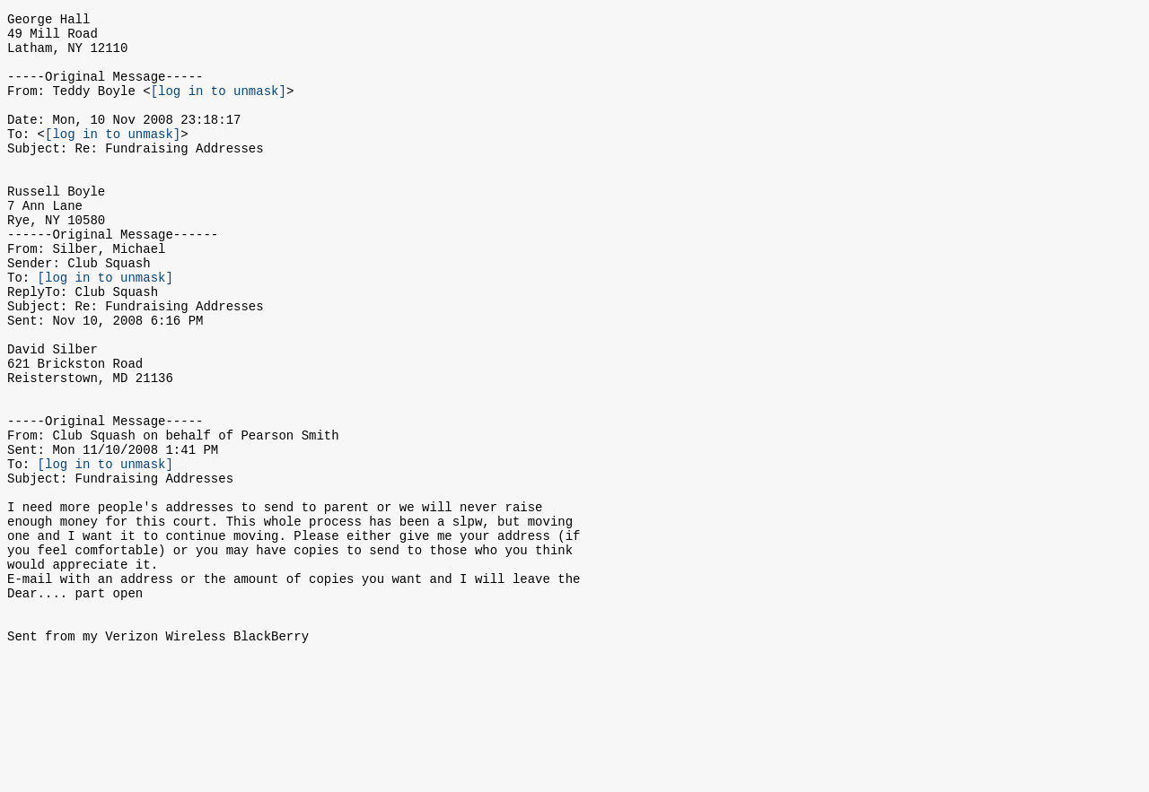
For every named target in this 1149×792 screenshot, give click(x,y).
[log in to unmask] (218, 106)
